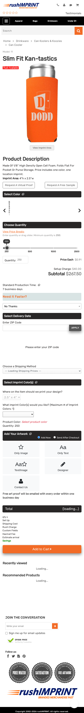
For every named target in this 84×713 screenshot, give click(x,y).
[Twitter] (13, 660)
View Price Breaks (13, 235)
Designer (63, 470)
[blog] (18, 660)
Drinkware (52, 21)
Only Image (21, 453)
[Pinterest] (24, 660)
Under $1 (72, 21)
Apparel (18, 21)
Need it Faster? (15, 300)
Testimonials (73, 13)
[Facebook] (8, 660)
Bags (35, 21)
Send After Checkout (66, 441)
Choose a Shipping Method (19, 370)
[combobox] (42, 310)
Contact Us (21, 487)
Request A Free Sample (61, 185)
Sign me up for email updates (27, 637)
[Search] (38, 31)
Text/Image (21, 470)
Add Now (44, 441)
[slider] (7, 252)
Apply (75, 331)
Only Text (63, 453)
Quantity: (10, 264)
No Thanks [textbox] (10, 310)
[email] (29, 630)
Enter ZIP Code (12, 326)
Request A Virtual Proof (18, 185)
